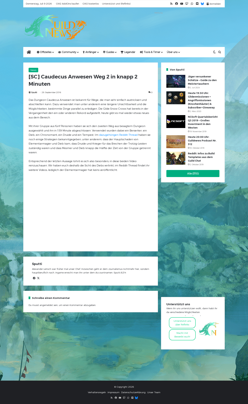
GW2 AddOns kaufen (67, 3)
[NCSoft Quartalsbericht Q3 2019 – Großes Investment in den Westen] (175, 121)
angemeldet (46, 305)
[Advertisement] (158, 22)
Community (67, 52)
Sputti (34, 92)
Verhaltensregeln (97, 392)
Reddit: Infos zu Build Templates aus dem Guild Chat (201, 157)
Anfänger (89, 52)
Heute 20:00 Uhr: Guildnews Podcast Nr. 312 (202, 140)
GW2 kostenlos (90, 3)
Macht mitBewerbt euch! (182, 335)
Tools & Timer (150, 52)
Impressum (114, 392)
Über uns (172, 52)
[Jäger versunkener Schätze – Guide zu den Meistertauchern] (175, 81)
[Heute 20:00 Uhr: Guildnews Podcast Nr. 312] (175, 141)
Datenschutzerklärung (133, 392)
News (33, 70)
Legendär (128, 52)
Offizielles (44, 52)
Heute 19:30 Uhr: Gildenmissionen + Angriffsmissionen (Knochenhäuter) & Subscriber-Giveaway (201, 100)
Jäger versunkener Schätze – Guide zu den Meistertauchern (202, 80)
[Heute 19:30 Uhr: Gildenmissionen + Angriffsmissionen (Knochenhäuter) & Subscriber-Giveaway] (175, 97)
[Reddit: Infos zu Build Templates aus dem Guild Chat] (175, 158)
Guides (108, 52)
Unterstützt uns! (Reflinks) (116, 3)
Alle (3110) (193, 173)
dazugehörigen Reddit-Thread (118, 134)
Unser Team (153, 392)
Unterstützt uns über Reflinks (182, 323)
